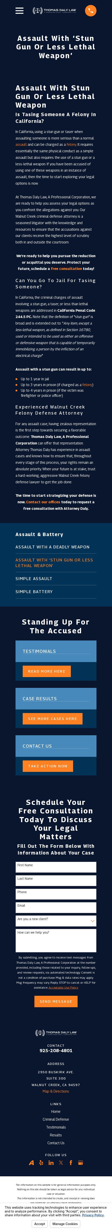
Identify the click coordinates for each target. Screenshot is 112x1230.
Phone (22, 892)
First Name (25, 865)
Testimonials (56, 1127)
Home (55, 1111)
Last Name (25, 878)
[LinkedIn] (51, 1162)
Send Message (56, 1001)
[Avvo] (31, 1162)
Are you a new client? (33, 919)
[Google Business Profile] (80, 1162)
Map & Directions (56, 1091)
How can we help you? (33, 932)
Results (56, 1135)
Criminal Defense (56, 1119)
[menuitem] (56, 547)
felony (71, 144)
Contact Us (56, 1143)
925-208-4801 (56, 1050)
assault (21, 144)
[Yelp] (41, 1162)
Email (21, 905)
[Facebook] (70, 1162)
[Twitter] (60, 1162)
